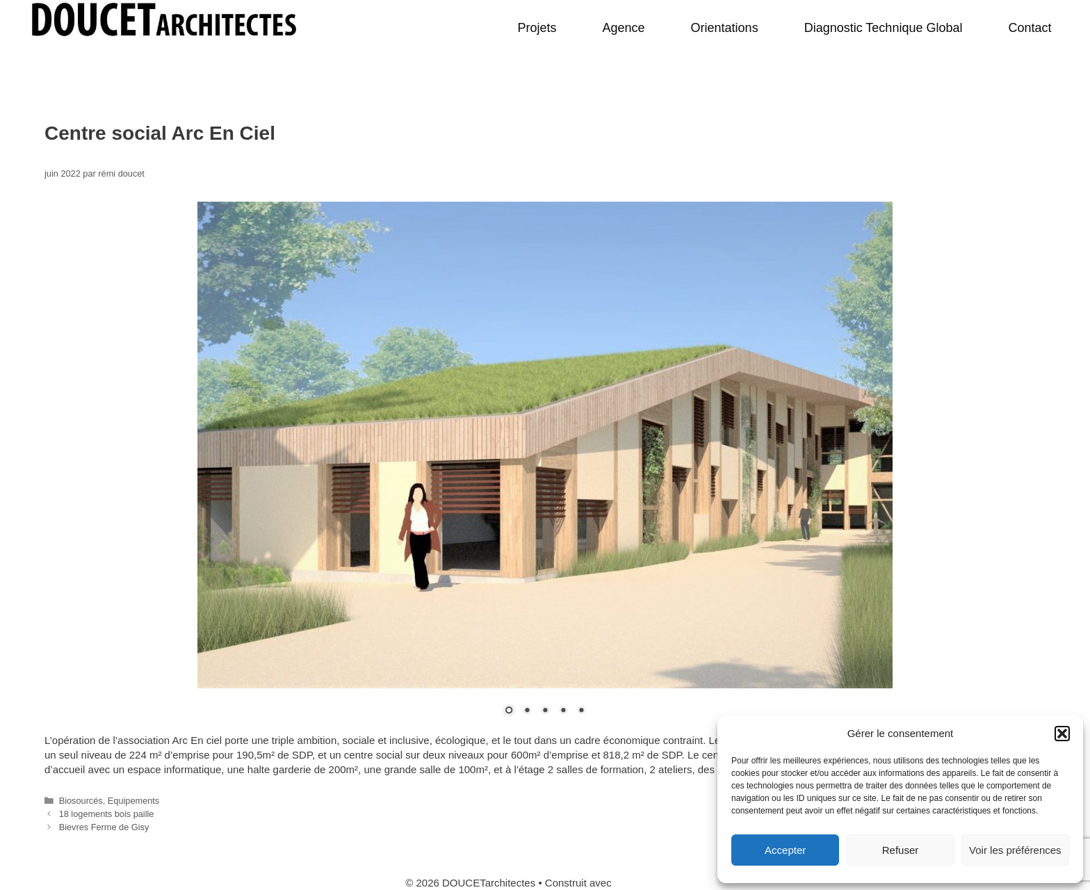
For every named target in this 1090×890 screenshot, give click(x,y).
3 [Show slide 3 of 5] (545, 711)
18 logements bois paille (106, 814)
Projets (536, 28)
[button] (1062, 734)
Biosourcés (81, 800)
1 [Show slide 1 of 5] (508, 711)
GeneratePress (650, 883)
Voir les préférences (1015, 850)
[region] (545, 467)
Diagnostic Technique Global (883, 28)
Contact (1029, 28)
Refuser (900, 850)
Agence (624, 28)
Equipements (133, 800)
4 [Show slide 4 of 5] (563, 711)
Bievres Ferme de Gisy (104, 827)
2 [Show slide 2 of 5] (527, 711)
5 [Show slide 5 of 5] (581, 711)
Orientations (724, 28)
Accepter (785, 850)
